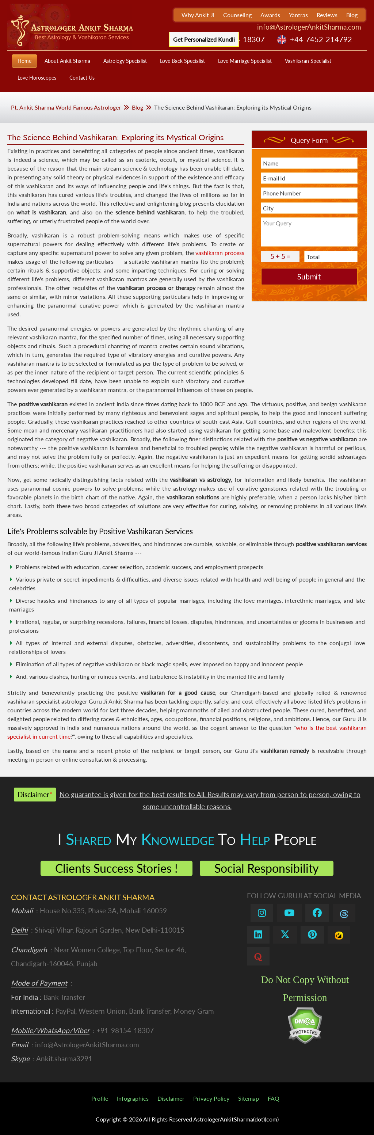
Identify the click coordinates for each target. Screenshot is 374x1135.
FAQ (273, 1098)
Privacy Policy (211, 1098)
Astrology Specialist (125, 61)
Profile (99, 1098)
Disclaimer (170, 1098)
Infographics (133, 1098)
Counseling (237, 14)
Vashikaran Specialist (308, 61)
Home (24, 61)
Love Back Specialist (182, 61)
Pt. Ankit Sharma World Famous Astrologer (66, 107)
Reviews (327, 14)
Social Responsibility (266, 868)
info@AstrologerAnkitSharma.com (309, 27)
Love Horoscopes (37, 78)
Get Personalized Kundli (204, 39)
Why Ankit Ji (198, 14)
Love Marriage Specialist (245, 61)
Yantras (298, 14)
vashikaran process (219, 252)
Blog (352, 14)
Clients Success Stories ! (116, 868)
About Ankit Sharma (67, 61)
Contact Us (82, 78)
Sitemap (248, 1098)
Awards (270, 14)
